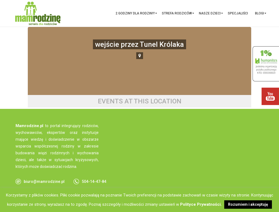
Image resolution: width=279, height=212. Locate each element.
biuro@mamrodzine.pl (44, 181)
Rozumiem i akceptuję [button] (248, 204)
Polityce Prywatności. (201, 204)
